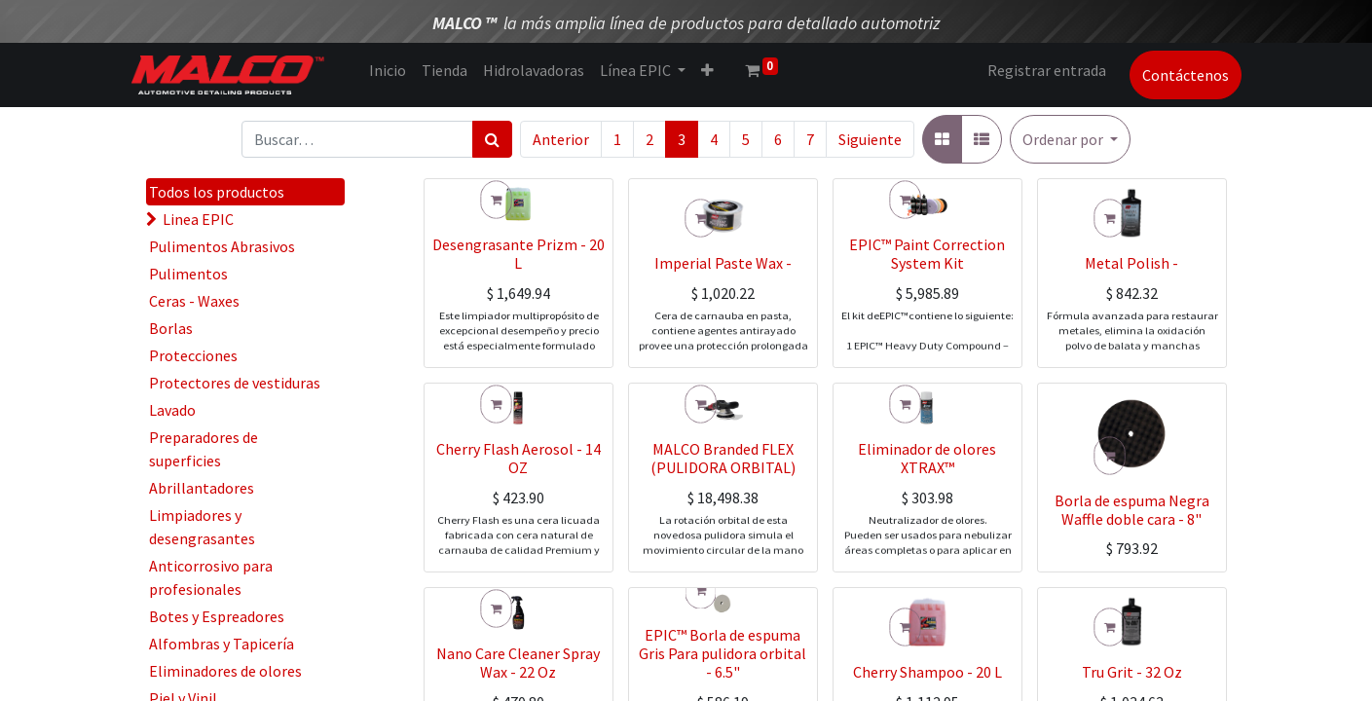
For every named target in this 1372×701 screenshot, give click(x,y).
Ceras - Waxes (194, 301)
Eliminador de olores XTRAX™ (927, 510)
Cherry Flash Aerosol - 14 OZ (518, 510)
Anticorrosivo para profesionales (211, 577)
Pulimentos (188, 273)
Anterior (561, 139)
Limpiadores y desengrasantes (202, 526)
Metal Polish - (1131, 314)
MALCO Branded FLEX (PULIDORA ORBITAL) (723, 510)
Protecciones (193, 355)
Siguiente (870, 139)
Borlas (171, 328)
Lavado (172, 410)
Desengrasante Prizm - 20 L (518, 305)
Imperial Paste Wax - (723, 314)
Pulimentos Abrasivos (222, 246)
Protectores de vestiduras (234, 382)
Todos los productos (216, 192)
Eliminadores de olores (225, 671)
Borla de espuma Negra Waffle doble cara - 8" (1132, 510)
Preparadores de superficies (203, 448)
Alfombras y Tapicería (221, 643)
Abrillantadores (201, 488)
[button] (1070, 139)
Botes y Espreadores (216, 616)
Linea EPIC (198, 219)
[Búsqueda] (492, 139)
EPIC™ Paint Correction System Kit (927, 305)
